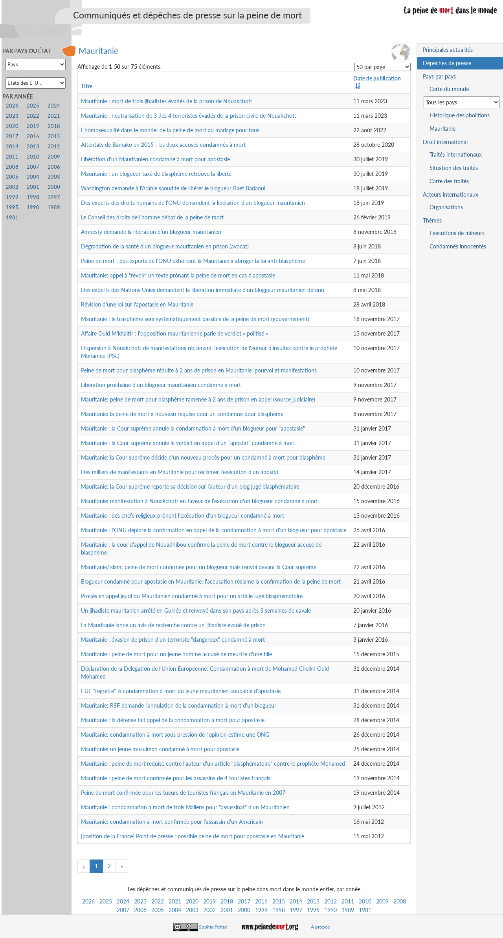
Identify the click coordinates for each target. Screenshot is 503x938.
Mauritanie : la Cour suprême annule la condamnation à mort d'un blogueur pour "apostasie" (193, 428)
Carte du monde (449, 89)
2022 (157, 901)
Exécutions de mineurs (457, 233)
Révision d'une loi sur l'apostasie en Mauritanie (137, 304)
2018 (226, 901)
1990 (330, 910)
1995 (313, 910)
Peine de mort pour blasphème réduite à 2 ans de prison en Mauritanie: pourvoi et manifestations (199, 370)
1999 (261, 910)
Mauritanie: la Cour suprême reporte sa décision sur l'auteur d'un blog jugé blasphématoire (190, 486)
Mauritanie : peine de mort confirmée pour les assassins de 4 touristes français (175, 778)
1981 (365, 910)
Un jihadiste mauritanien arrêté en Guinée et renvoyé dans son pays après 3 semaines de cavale (196, 610)
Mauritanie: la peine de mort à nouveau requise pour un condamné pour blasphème (182, 414)
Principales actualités (448, 49)
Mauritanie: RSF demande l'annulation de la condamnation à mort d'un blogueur (178, 705)
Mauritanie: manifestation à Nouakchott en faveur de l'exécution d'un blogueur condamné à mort (199, 501)
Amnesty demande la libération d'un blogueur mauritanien (151, 231)
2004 (175, 910)
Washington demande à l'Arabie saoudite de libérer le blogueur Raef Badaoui (173, 188)
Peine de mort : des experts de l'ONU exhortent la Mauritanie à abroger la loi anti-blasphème (193, 260)
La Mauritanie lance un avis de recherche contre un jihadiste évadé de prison (173, 625)
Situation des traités (454, 167)
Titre (86, 86)
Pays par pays (439, 76)
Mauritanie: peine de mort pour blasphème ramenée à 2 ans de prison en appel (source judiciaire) (198, 399)
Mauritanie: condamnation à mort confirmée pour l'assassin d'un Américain (172, 821)
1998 (278, 910)
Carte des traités (449, 181)
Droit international (445, 142)
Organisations (446, 207)
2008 (399, 901)
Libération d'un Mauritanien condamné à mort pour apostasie (155, 159)
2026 (88, 901)
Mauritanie (98, 50)
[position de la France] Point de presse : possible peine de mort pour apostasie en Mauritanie (192, 836)
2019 (209, 901)
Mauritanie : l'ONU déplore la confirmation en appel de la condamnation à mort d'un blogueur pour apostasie (213, 530)
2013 (313, 901)
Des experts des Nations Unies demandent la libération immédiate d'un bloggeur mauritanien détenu (202, 290)
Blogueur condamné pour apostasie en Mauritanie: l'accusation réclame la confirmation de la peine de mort (211, 581)
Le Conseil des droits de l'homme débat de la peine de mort (152, 217)
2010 (365, 901)
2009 (382, 901)
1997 (296, 910)
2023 (140, 901)
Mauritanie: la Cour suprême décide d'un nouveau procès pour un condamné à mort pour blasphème (203, 457)
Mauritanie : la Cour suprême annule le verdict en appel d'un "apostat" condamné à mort (188, 443)
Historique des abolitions (460, 115)
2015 (278, 901)
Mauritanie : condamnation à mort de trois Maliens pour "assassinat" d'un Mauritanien (185, 807)
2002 (209, 910)
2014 (296, 901)
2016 (261, 901)
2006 (140, 910)
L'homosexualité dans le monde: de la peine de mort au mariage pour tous (170, 130)
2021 (175, 901)
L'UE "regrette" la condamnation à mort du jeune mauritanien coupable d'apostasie (181, 691)
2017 (244, 901)
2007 (123, 910)
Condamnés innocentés (458, 246)
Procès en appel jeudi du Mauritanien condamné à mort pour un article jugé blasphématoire (192, 596)
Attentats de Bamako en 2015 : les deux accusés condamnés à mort (163, 144)
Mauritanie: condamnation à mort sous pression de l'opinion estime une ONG (175, 734)
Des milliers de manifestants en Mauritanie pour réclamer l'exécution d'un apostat (180, 472)
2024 (123, 901)
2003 (192, 910)
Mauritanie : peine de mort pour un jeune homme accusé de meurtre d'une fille (176, 654)
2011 (347, 901)
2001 (226, 910)
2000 (244, 910)
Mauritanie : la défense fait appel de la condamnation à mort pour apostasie (172, 720)
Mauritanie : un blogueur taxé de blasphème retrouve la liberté (156, 173)
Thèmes (432, 220)
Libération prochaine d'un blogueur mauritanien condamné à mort (161, 384)
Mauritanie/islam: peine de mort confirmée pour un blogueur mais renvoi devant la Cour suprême (198, 567)
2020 (192, 901)
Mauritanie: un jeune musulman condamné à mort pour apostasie (160, 749)
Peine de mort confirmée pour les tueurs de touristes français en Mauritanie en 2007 (183, 792)
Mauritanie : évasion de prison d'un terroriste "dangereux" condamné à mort (173, 639)
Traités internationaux (456, 154)
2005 (157, 910)
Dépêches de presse (447, 63)
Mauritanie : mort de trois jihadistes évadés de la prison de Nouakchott (166, 101)
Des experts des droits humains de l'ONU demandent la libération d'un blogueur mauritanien (193, 202)
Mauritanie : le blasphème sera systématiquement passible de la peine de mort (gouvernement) (195, 319)
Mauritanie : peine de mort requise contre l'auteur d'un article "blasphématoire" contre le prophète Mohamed (213, 763)
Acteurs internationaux (450, 194)
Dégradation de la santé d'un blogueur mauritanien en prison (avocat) (165, 246)
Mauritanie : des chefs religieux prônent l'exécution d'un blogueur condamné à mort (182, 515)
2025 (105, 901)
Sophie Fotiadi (214, 927)
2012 (330, 901)
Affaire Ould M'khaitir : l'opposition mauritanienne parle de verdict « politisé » (174, 333)
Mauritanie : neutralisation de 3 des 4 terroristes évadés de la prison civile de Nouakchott (188, 115)
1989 (347, 910)
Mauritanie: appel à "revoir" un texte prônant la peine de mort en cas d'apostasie (178, 275)
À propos (320, 927)
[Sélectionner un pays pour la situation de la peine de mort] (461, 102)
